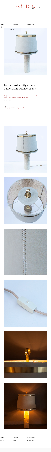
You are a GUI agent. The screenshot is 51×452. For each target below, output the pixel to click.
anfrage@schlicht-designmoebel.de (15, 108)
